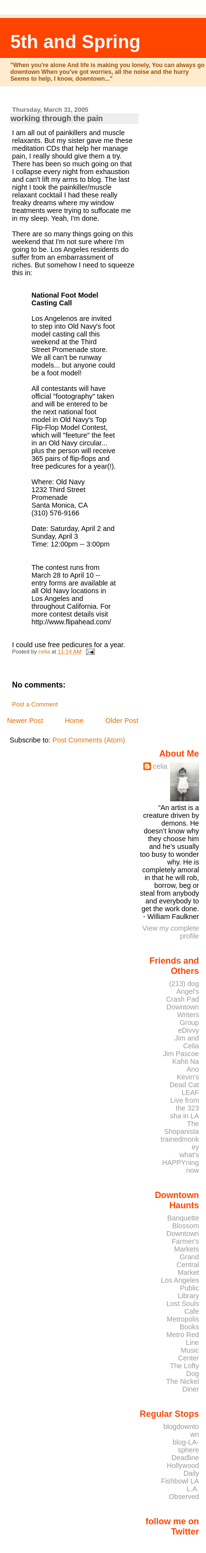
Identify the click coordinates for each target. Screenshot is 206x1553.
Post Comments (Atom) (88, 740)
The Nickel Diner (182, 1385)
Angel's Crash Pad (182, 995)
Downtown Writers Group (183, 1014)
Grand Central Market (187, 1264)
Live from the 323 (185, 1104)
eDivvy (188, 1030)
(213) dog (184, 984)
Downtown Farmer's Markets (183, 1241)
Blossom (185, 1226)
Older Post (121, 720)
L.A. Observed (184, 1492)
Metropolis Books (183, 1323)
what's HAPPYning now (180, 1162)
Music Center (188, 1354)
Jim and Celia (186, 1042)
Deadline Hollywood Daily (183, 1465)
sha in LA (184, 1116)
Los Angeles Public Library (180, 1288)
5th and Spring (75, 41)
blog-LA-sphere (185, 1446)
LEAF (190, 1092)
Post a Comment (35, 704)
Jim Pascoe (181, 1054)
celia (160, 766)
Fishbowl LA (180, 1481)
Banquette (183, 1218)
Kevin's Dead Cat (184, 1081)
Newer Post (25, 720)
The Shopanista (181, 1127)
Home (74, 720)
